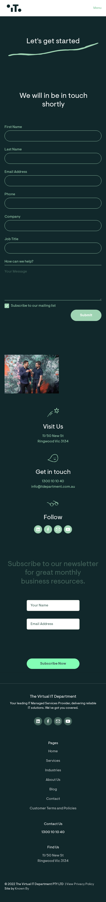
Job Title (11, 239)
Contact (53, 799)
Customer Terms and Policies (53, 808)
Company (12, 217)
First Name (13, 127)
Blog (53, 789)
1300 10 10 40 (53, 481)
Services (53, 761)
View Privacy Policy (80, 884)
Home (53, 751)
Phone (10, 194)
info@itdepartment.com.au (53, 487)
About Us (53, 780)
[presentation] (67, 330)
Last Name (13, 149)
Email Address (16, 172)
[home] (29, 8)
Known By (22, 888)
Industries (53, 770)
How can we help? (19, 261)
